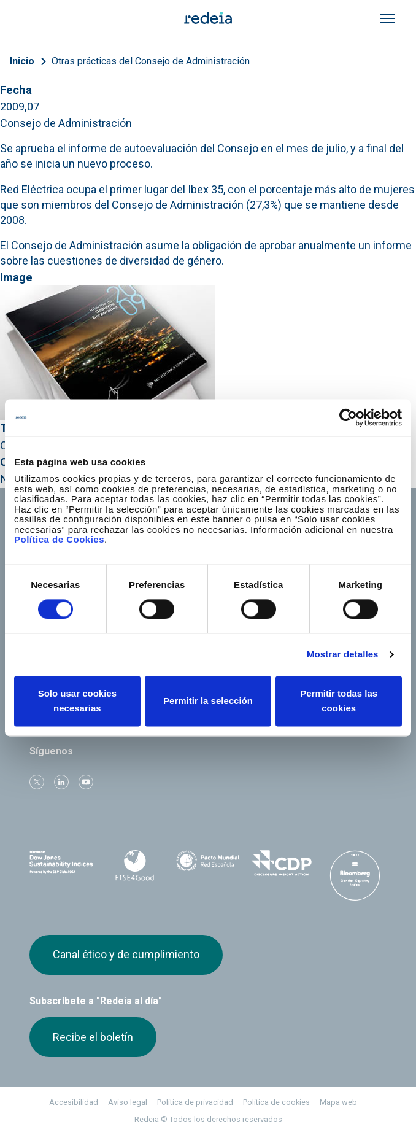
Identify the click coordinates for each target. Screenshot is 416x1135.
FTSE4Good (135, 865)
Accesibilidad (73, 1102)
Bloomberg (355, 875)
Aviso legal (127, 1102)
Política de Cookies (59, 539)
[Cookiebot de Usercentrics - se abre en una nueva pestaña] (348, 417)
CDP (282, 863)
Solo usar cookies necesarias (77, 700)
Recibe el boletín (93, 1037)
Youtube (86, 782)
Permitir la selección (208, 700)
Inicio (22, 61)
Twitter (36, 782)
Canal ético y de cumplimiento (126, 954)
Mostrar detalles (343, 654)
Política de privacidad (195, 1102)
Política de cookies (276, 1102)
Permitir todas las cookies (338, 700)
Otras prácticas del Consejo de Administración (151, 61)
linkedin (61, 782)
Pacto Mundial (208, 863)
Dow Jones (61, 863)
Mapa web (338, 1102)
